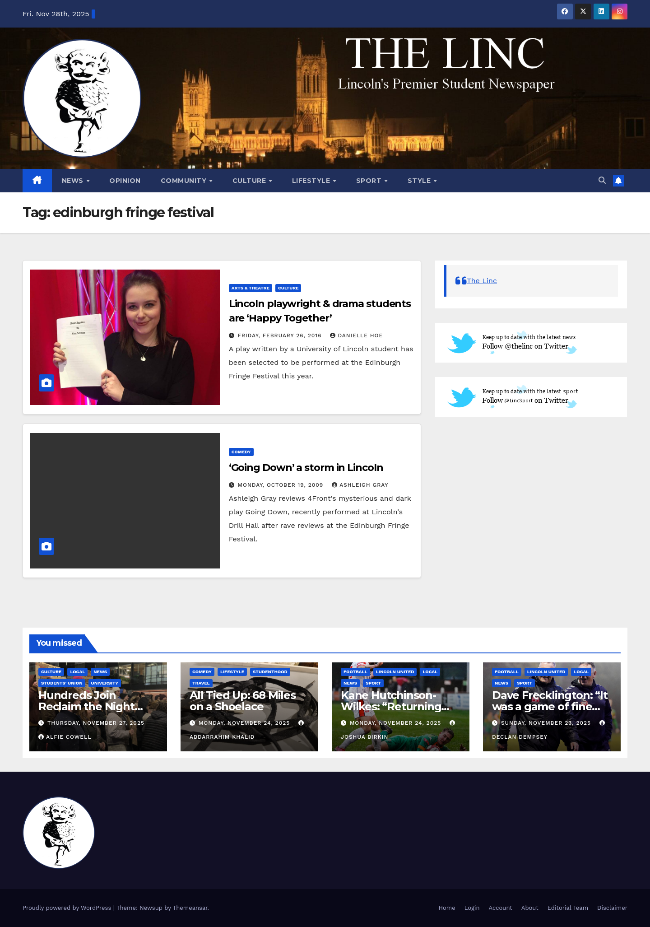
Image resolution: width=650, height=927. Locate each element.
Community (185, 181)
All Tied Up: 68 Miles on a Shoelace (243, 701)
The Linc (482, 280)
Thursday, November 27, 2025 (95, 723)
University (104, 682)
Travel (201, 682)
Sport (370, 181)
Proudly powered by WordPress (68, 907)
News (74, 181)
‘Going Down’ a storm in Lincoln (306, 467)
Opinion (125, 181)
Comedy (241, 451)
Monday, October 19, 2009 (282, 485)
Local (77, 671)
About (530, 907)
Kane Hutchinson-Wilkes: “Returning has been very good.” (396, 706)
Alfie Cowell (64, 737)
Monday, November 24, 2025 (245, 723)
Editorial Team (568, 907)
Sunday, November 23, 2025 (547, 723)
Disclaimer (612, 907)
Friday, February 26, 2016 (281, 335)
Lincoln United (395, 671)
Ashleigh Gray (360, 485)
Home (447, 907)
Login (472, 907)
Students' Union (62, 682)
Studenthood (270, 671)
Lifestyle (312, 181)
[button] (602, 180)
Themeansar (190, 907)
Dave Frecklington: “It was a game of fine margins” (550, 706)
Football (355, 671)
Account (500, 907)
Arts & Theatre (250, 287)
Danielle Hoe (356, 335)
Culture (250, 181)
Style (420, 181)
